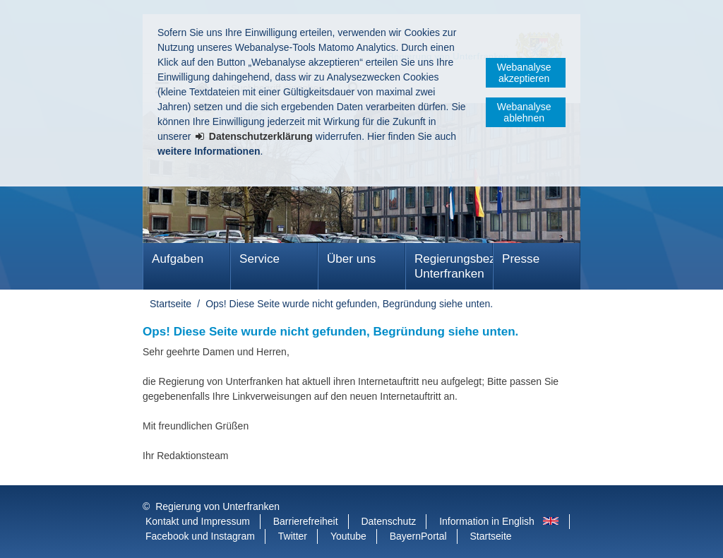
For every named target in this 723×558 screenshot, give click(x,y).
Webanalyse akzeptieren (524, 72)
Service (259, 259)
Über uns (351, 259)
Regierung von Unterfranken (217, 506)
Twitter (292, 536)
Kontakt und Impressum (197, 521)
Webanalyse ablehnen (524, 112)
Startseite (170, 303)
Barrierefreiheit (305, 521)
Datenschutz (388, 521)
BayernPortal (418, 536)
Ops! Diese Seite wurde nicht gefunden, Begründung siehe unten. (349, 303)
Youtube (348, 536)
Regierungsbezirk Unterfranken (453, 266)
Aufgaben (177, 259)
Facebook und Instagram (200, 536)
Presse (520, 259)
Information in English (486, 521)
